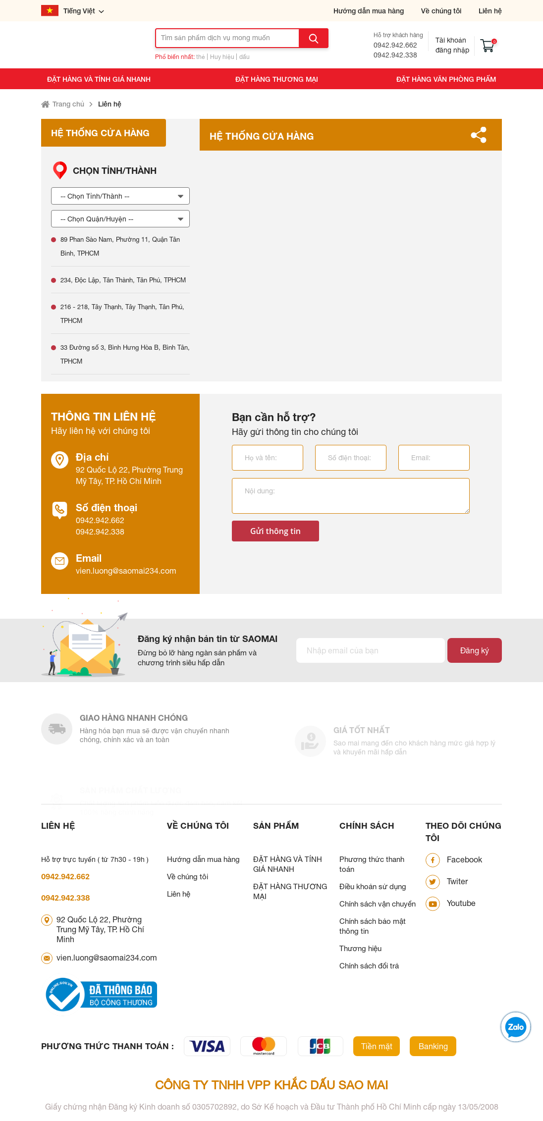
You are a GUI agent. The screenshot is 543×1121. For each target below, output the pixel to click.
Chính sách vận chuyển (377, 904)
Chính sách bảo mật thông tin (372, 926)
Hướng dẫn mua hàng (368, 10)
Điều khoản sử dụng (372, 886)
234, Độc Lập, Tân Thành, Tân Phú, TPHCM (123, 280)
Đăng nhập (452, 50)
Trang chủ (68, 104)
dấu (244, 56)
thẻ (200, 56)
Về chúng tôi (441, 10)
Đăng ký (474, 650)
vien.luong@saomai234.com (126, 570)
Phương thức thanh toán (371, 864)
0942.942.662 (395, 45)
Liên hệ (490, 10)
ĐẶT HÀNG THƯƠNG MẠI (276, 79)
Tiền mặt (376, 1046)
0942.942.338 (395, 55)
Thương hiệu (360, 948)
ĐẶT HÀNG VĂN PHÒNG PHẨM (446, 79)
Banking (433, 1046)
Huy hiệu (222, 56)
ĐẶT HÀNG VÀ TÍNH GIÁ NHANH (99, 79)
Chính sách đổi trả (369, 965)
